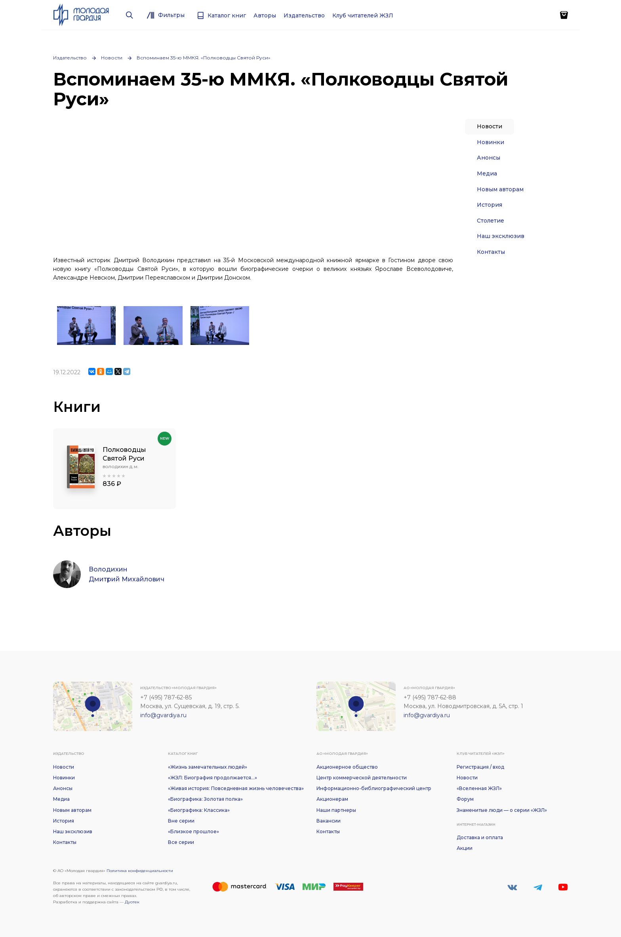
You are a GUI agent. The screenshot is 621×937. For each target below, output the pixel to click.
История (489, 204)
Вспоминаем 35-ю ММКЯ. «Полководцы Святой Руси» (203, 58)
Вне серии (181, 821)
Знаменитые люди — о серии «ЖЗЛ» (502, 810)
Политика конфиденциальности (140, 870)
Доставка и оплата (480, 837)
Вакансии (328, 821)
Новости (111, 58)
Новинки (490, 142)
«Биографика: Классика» (199, 810)
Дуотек (132, 902)
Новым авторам (500, 189)
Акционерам (332, 799)
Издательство (70, 58)
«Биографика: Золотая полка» (205, 799)
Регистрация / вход (480, 767)
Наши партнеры (336, 810)
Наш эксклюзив (500, 236)
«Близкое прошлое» (193, 831)
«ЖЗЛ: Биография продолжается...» (212, 778)
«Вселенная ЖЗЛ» (479, 788)
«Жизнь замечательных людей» (207, 767)
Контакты (491, 251)
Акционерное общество (347, 767)
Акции (464, 848)
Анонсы (488, 157)
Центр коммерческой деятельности (361, 778)
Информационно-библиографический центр (373, 788)
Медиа (487, 173)
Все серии (181, 842)
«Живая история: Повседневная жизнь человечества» (236, 788)
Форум (465, 799)
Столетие (490, 220)
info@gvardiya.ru (163, 715)
